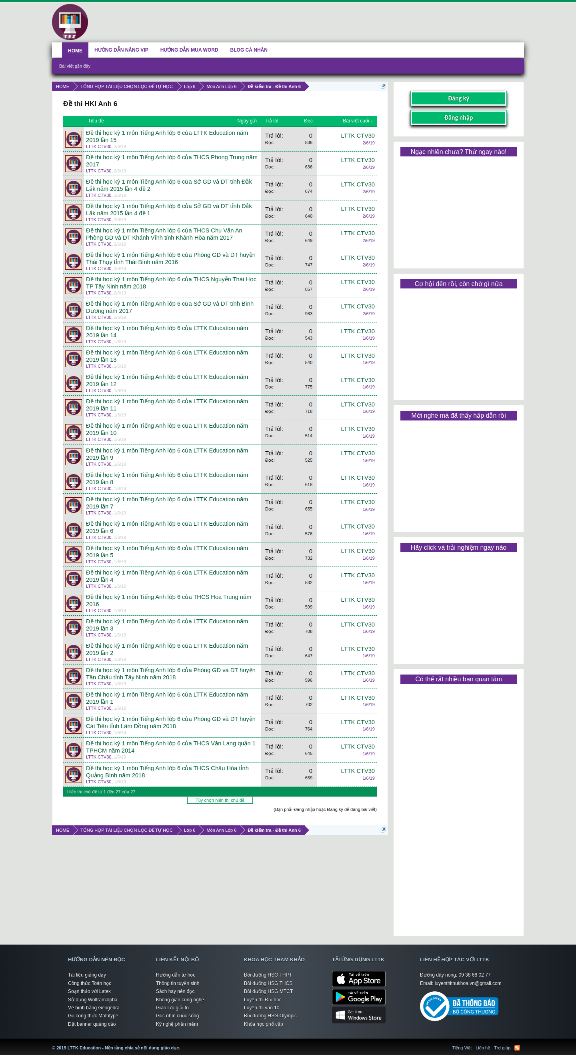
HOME (75, 51)
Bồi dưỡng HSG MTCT (268, 991)
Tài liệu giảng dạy (87, 975)
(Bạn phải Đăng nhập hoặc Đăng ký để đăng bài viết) (325, 809)
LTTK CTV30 (98, 146)
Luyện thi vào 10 (261, 1008)
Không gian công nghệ (180, 1000)
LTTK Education (182, 1043)
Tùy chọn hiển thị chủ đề (220, 800)
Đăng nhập (458, 117)
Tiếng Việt (462, 1047)
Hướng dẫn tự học (175, 975)
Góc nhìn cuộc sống (177, 1016)
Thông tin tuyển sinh (177, 983)
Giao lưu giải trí (172, 1008)
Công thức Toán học (89, 983)
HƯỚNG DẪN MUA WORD (189, 50)
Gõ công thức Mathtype (93, 1016)
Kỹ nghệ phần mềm (177, 1024)
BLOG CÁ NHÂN (249, 50)
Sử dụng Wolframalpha (93, 1000)
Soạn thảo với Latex (89, 991)
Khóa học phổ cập (263, 1024)
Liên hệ (483, 1047)
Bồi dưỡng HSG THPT (268, 975)
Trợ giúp (502, 1047)
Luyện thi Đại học (263, 1000)
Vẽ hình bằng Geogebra (94, 1008)
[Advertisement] (458, 210)
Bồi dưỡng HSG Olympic (270, 1016)
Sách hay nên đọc (175, 991)
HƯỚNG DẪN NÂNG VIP (121, 50)
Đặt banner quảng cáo (92, 1024)
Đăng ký (458, 98)
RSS (517, 1048)
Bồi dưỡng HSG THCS (268, 983)
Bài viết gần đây (74, 66)
